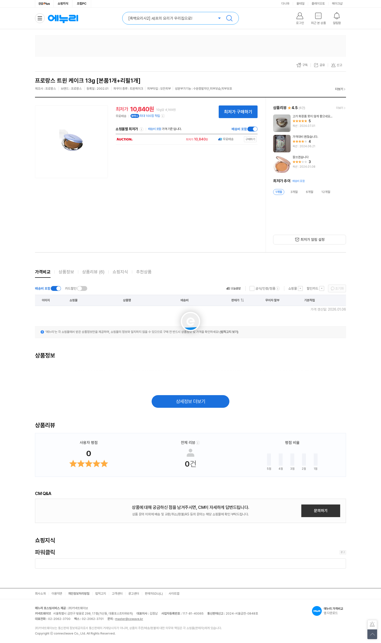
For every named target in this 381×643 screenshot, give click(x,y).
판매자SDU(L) (154, 593)
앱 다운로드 (329, 611)
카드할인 (71, 288)
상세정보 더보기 (190, 401)
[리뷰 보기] (309, 123)
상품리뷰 (93, 271)
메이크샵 (337, 3)
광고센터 (133, 593)
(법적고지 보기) (229, 332)
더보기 (339, 89)
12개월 (325, 192)
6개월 (309, 192)
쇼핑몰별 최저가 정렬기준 (141, 129)
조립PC (82, 3)
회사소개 (40, 593)
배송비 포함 (239, 129)
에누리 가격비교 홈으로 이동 (63, 18)
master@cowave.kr (129, 619)
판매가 (235, 300)
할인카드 (312, 288)
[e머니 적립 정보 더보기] (163, 115)
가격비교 (43, 271)
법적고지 (100, 593)
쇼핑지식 (63, 3)
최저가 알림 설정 (313, 239)
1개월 (278, 192)
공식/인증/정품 (265, 288)
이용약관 (57, 593)
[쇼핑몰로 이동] (185, 139)
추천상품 (144, 271)
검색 (229, 18)
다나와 (285, 3)
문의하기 (321, 510)
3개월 (294, 192)
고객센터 (117, 593)
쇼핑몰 (292, 288)
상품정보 (66, 271)
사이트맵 (174, 593)
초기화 (339, 288)
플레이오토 (318, 3)
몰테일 (300, 3)
